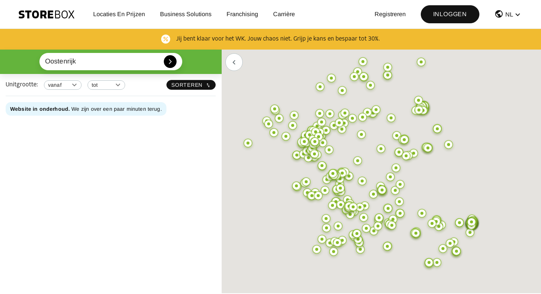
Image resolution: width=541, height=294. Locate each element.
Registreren (390, 14)
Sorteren (191, 85)
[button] (508, 15)
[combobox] (111, 62)
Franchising (242, 14)
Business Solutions (186, 14)
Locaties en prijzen (119, 14)
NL (509, 14)
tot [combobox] (95, 85)
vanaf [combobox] (55, 85)
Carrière (284, 14)
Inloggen (450, 14)
